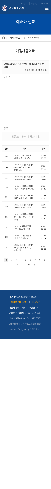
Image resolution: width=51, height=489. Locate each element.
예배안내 (3, 382)
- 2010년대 (4, 360)
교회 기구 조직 (5, 367)
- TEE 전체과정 (5, 452)
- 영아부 (3, 405)
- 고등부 (3, 415)
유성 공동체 (4, 473)
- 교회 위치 (4, 372)
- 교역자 (3, 352)
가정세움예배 (34, 38)
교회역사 (3, 357)
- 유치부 (3, 407)
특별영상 (3, 395)
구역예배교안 (5, 392)
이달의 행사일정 (5, 485)
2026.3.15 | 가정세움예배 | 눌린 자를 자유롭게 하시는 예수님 (24, 217)
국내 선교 (3, 437)
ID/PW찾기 (44, 4)
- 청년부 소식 (4, 425)
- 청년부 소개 (4, 422)
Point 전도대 (4, 455)
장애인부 (3, 463)
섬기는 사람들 (5, 349)
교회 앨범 (3, 475)
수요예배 (3, 387)
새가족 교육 (4, 458)
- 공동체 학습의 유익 (7, 450)
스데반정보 (35, 329)
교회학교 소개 (5, 402)
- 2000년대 (4, 362)
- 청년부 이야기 (5, 427)
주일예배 (3, 385)
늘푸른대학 (4, 465)
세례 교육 (3, 460)
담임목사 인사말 (5, 344)
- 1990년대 (4, 365)
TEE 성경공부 (5, 440)
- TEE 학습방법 (5, 445)
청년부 (2, 420)
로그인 (23, 4)
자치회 (2, 478)
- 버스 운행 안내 (5, 375)
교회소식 (3, 483)
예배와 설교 (16, 38)
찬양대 (2, 480)
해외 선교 (3, 432)
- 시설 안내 (4, 377)
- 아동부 (3, 410)
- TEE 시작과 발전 (6, 442)
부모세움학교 (5, 468)
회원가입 (34, 4)
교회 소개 (3, 347)
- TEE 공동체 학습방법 (8, 447)
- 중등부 (3, 412)
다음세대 (3, 397)
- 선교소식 (3, 435)
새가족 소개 (4, 488)
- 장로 (2, 354)
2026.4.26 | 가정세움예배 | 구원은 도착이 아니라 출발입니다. (24, 167)
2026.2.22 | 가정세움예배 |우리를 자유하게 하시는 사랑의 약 (24, 247)
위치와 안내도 (5, 370)
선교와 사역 (4, 430)
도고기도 (3, 470)
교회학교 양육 (5, 417)
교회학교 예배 (5, 400)
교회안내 (3, 342)
